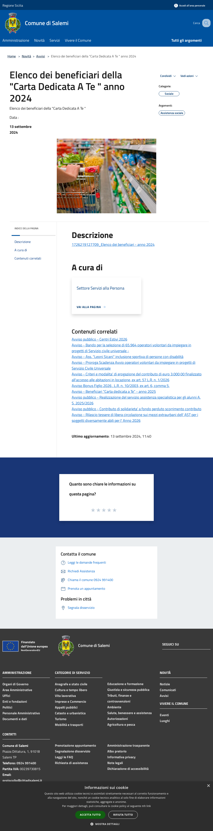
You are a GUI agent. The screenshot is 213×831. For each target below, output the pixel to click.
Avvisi (40, 56)
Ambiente (114, 707)
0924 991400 (26, 763)
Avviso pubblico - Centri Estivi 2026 (99, 339)
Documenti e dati (14, 718)
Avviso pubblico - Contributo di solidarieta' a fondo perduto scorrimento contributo (136, 409)
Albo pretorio (117, 751)
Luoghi (165, 720)
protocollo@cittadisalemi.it (22, 780)
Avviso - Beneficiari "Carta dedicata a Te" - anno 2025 (114, 391)
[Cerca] (206, 23)
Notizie (165, 684)
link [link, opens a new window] (148, 806)
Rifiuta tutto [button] (123, 814)
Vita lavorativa (65, 695)
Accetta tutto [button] (90, 814)
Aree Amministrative (17, 689)
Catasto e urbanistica (70, 713)
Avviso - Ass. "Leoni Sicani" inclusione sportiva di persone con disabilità (127, 356)
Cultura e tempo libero (71, 689)
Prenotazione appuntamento (75, 745)
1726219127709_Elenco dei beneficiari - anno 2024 (113, 244)
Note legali (115, 762)
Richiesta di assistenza (71, 762)
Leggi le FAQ (64, 757)
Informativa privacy (121, 757)
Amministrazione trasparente (128, 745)
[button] (106, 824)
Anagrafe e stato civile (71, 684)
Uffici (6, 695)
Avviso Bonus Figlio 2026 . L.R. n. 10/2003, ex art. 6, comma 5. (120, 385)
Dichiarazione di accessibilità (128, 768)
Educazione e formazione (125, 683)
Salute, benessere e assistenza (129, 712)
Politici (7, 707)
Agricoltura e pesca (121, 724)
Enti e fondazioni (14, 701)
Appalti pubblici (66, 707)
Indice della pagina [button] (26, 228)
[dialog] (106, 806)
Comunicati (168, 689)
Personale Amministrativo (21, 713)
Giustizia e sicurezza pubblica (128, 689)
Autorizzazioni (117, 718)
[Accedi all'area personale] (190, 5)
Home (11, 56)
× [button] (208, 785)
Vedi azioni (189, 76)
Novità (26, 56)
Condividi (168, 76)
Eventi (164, 714)
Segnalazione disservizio (72, 751)
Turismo (61, 718)
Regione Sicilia (12, 5)
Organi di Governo (15, 684)
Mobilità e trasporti (69, 724)
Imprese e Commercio (70, 701)
